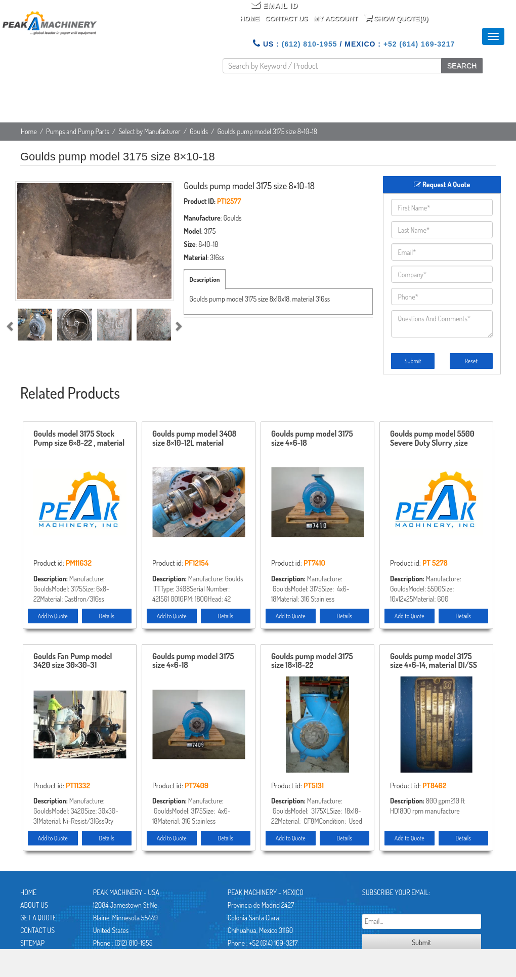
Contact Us (286, 18)
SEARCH (462, 66)
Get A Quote (38, 917)
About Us (34, 905)
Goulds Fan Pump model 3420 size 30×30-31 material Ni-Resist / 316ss (75, 661)
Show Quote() (396, 17)
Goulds (199, 131)
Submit (413, 361)
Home (250, 18)
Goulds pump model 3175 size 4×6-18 (312, 439)
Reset (471, 361)
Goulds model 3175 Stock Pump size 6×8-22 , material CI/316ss (78, 439)
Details (106, 616)
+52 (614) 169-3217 (419, 44)
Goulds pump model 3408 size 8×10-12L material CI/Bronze (194, 439)
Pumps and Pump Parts (77, 131)
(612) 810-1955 (309, 44)
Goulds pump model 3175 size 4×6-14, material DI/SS (433, 661)
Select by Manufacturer (149, 131)
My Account (336, 18)
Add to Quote (53, 616)
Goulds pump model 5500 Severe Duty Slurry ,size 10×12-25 (432, 439)
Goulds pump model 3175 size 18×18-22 (312, 661)
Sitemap (32, 943)
